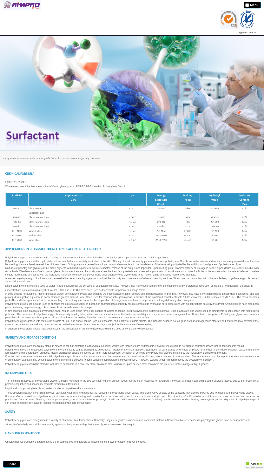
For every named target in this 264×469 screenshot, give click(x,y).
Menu (251, 5)
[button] (254, 465)
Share (11, 464)
